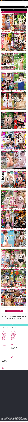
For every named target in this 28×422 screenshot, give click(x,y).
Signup (22, 0)
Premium (3, 336)
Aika (12, 329)
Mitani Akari (13, 337)
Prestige (3, 331)
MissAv (22, 6)
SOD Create (3, 330)
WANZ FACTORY (4, 341)
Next (21, 310)
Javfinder (12, 356)
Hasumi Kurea (13, 330)
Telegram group (4, 365)
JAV (2, 367)
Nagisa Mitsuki (13, 332)
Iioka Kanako (13, 331)
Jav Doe (3, 366)
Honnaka (3, 339)
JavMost (12, 351)
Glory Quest (3, 337)
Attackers (3, 334)
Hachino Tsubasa (13, 341)
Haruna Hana (13, 336)
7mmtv (12, 357)
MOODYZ (3, 329)
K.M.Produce (4, 335)
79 (17, 310)
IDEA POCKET (4, 333)
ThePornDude (3, 0)
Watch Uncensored (4, 368)
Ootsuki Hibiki (13, 338)
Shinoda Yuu (13, 333)
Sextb (12, 350)
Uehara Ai (12, 339)
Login (26, 0)
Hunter (3, 338)
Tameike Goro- (4, 340)
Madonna (3, 332)
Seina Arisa (13, 340)
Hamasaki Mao (13, 335)
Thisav (12, 355)
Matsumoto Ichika (13, 334)
